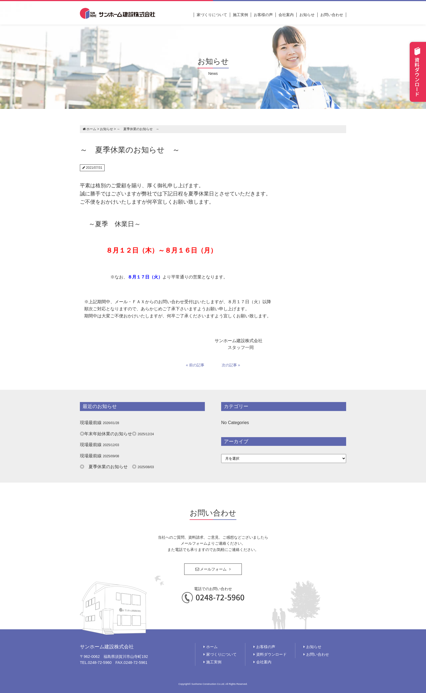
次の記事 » (231, 365)
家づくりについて (212, 15)
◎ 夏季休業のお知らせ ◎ (108, 466)
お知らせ (307, 15)
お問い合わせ (331, 15)
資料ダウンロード (271, 654)
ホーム (212, 647)
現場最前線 (91, 422)
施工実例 (240, 15)
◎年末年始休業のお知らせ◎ (108, 433)
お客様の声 (263, 15)
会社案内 (286, 15)
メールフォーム (211, 569)
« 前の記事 (195, 365)
